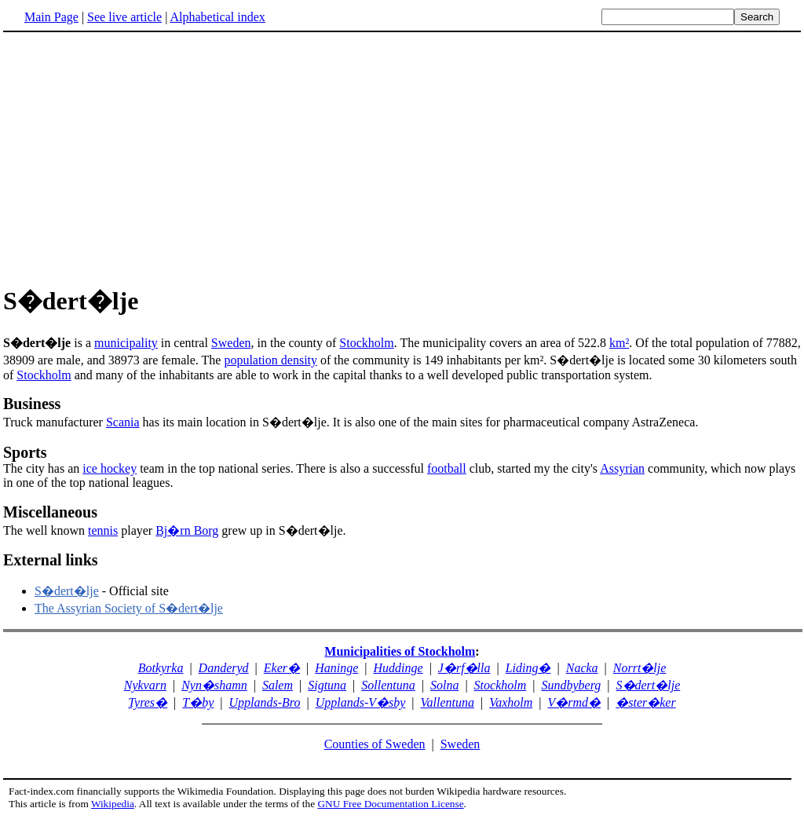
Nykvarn (145, 685)
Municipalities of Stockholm (399, 651)
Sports (25, 452)
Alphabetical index (217, 17)
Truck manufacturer (402, 412)
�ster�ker (645, 702)
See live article (124, 17)
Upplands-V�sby (361, 702)
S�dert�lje (67, 591)
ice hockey (109, 468)
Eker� (282, 668)
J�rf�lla (464, 668)
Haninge (336, 668)
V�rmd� (574, 702)
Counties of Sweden (375, 744)
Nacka (582, 668)
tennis (103, 530)
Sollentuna (388, 685)
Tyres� (147, 702)
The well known (45, 530)
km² (619, 342)
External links (50, 560)
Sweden (231, 342)
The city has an (42, 468)
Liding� (528, 668)
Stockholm (366, 342)
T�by (198, 702)
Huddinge (398, 668)
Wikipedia (112, 804)
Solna (444, 685)
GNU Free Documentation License (390, 804)
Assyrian (622, 468)
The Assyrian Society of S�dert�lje (129, 608)
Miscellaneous (50, 512)
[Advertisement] (402, 156)
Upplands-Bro (265, 702)
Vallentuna (447, 702)
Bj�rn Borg (186, 530)
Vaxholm (510, 702)
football (446, 468)
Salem (277, 685)
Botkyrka (161, 668)
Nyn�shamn (214, 685)
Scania (123, 422)
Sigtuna (327, 685)
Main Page (51, 17)
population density (270, 360)
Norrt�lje (640, 668)
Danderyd (224, 668)
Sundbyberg (571, 685)
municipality (126, 342)
